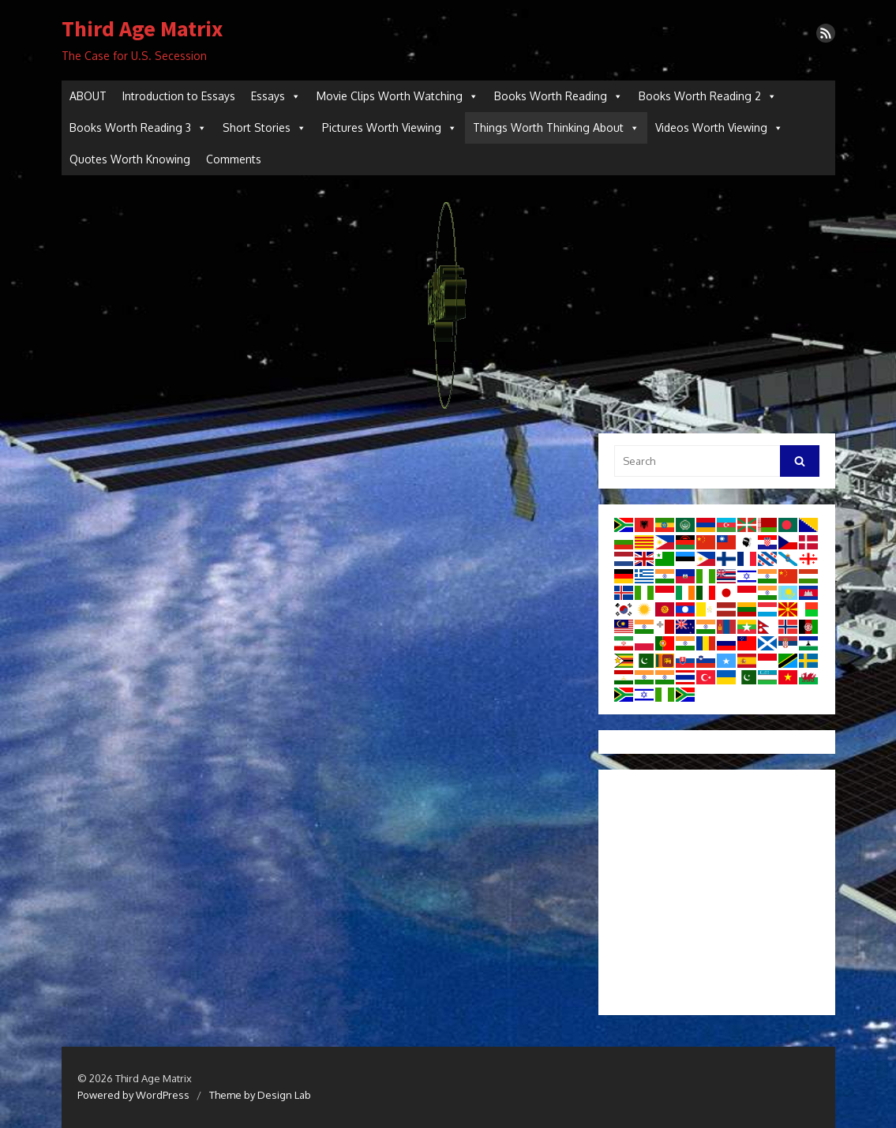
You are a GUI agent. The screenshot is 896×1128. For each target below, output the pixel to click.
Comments (233, 159)
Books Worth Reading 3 (138, 128)
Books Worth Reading (558, 96)
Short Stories (264, 128)
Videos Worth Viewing (719, 128)
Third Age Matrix (142, 29)
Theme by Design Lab (260, 1095)
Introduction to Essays (178, 96)
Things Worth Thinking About (556, 128)
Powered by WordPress (133, 1095)
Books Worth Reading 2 (708, 96)
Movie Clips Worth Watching (397, 96)
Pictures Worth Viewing (389, 128)
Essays (276, 96)
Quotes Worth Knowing (129, 159)
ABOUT (88, 96)
